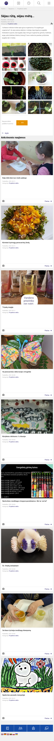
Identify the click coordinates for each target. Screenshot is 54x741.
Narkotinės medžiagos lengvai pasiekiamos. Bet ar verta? (24, 501)
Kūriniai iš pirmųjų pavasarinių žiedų (16, 243)
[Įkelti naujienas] (19, 3)
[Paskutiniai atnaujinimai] (29, 3)
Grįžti (7, 133)
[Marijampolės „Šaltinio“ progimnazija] (6, 3)
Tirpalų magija (7, 307)
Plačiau (47, 201)
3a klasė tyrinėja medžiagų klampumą (16, 630)
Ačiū (21, 123)
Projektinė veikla (22, 8)
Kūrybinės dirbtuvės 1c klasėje (14, 436)
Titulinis (3, 8)
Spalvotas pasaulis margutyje (13, 695)
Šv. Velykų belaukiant (10, 566)
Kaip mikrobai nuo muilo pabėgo (14, 178)
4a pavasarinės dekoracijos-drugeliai (16, 372)
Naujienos (11, 8)
